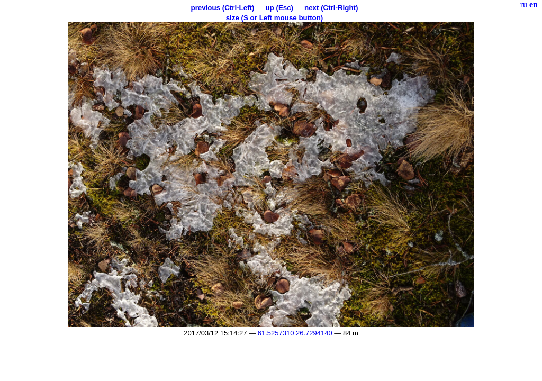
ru (523, 4)
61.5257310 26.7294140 (295, 333)
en (533, 4)
